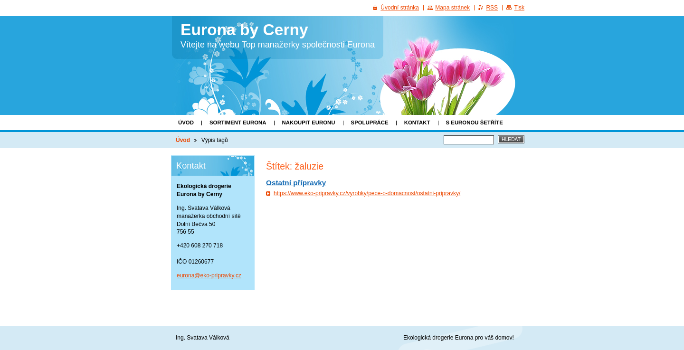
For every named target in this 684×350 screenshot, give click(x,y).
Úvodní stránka (399, 7)
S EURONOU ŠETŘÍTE (474, 122)
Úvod (186, 122)
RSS (492, 7)
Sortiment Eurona (237, 122)
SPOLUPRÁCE (370, 122)
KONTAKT (417, 122)
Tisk (519, 7)
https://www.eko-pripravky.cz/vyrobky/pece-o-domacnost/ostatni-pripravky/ (367, 193)
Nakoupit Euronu (308, 122)
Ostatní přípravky (296, 183)
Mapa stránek (452, 7)
